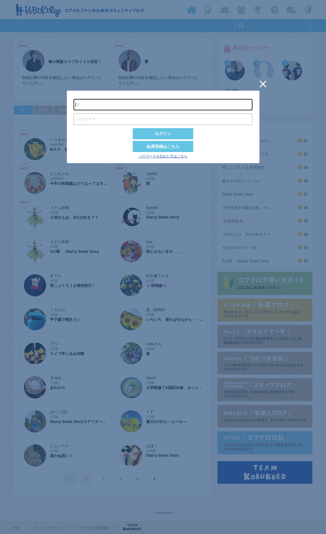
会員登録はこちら (163, 146)
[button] (262, 83)
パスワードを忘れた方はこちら (163, 156)
